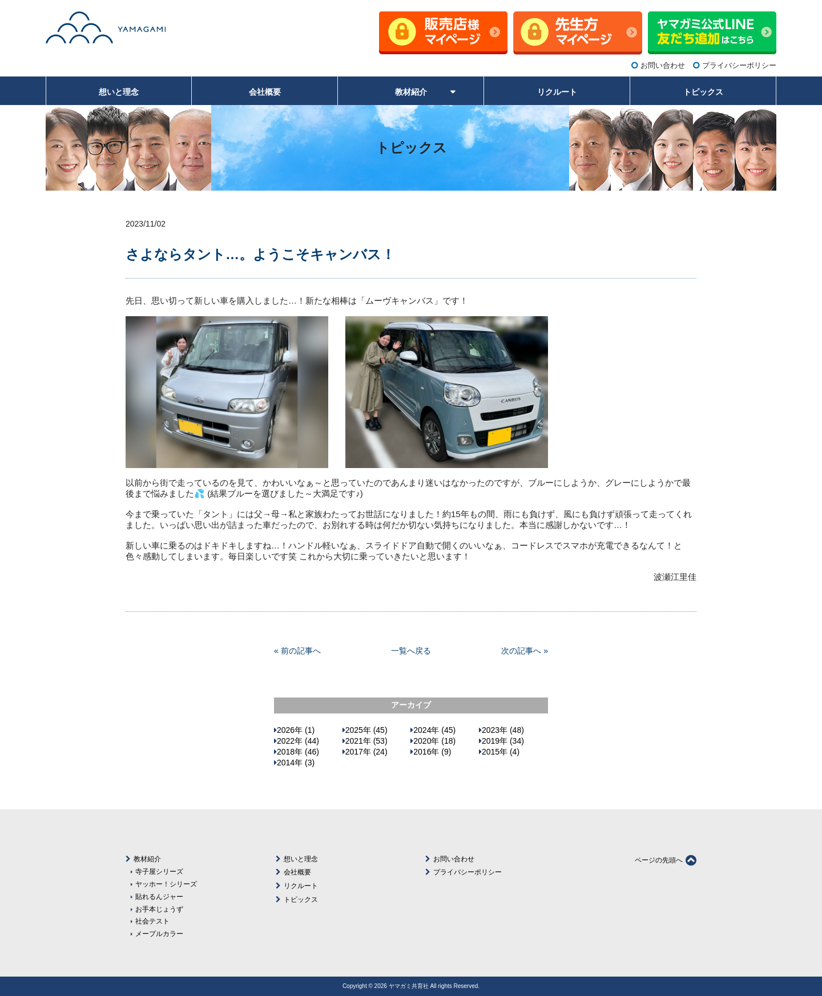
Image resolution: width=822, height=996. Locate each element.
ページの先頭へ (665, 860)
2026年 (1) (296, 730)
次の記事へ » (524, 650)
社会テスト (152, 921)
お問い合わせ (662, 65)
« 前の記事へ (297, 650)
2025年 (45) (366, 730)
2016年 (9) (432, 751)
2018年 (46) (298, 751)
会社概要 (297, 872)
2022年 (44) (298, 740)
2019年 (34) (503, 740)
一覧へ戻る (411, 650)
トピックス (301, 900)
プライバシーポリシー (739, 65)
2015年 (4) (500, 751)
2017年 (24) (366, 751)
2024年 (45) (434, 730)
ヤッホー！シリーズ (166, 884)
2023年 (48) (503, 730)
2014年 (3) (296, 762)
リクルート (301, 886)
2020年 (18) (434, 740)
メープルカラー (159, 933)
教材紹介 (147, 859)
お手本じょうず (159, 909)
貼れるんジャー (159, 896)
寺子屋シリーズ (159, 871)
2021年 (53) (366, 740)
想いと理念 (301, 859)
